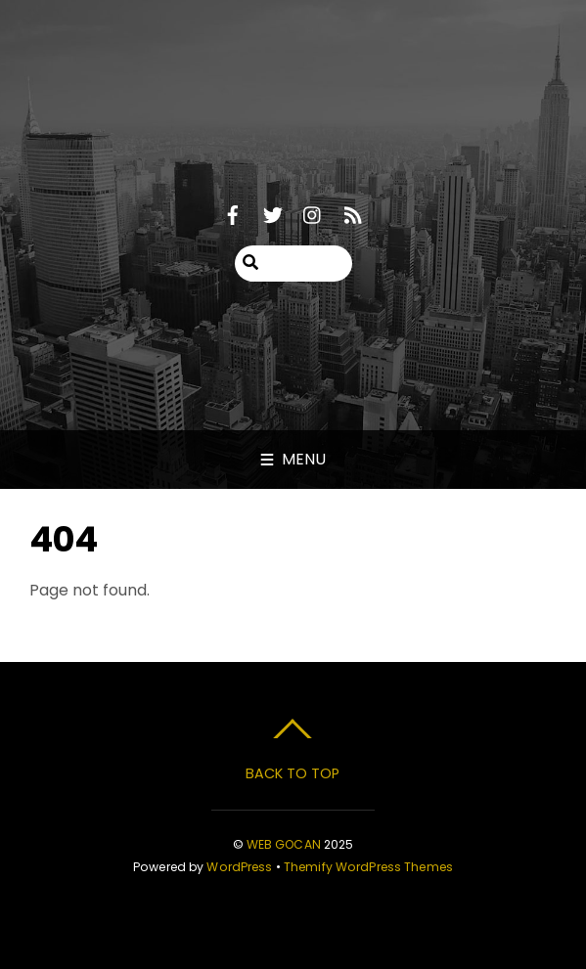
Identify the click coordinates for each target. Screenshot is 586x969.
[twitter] (273, 212)
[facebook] (232, 212)
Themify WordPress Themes (368, 867)
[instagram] (313, 212)
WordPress (239, 867)
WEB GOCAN (284, 844)
